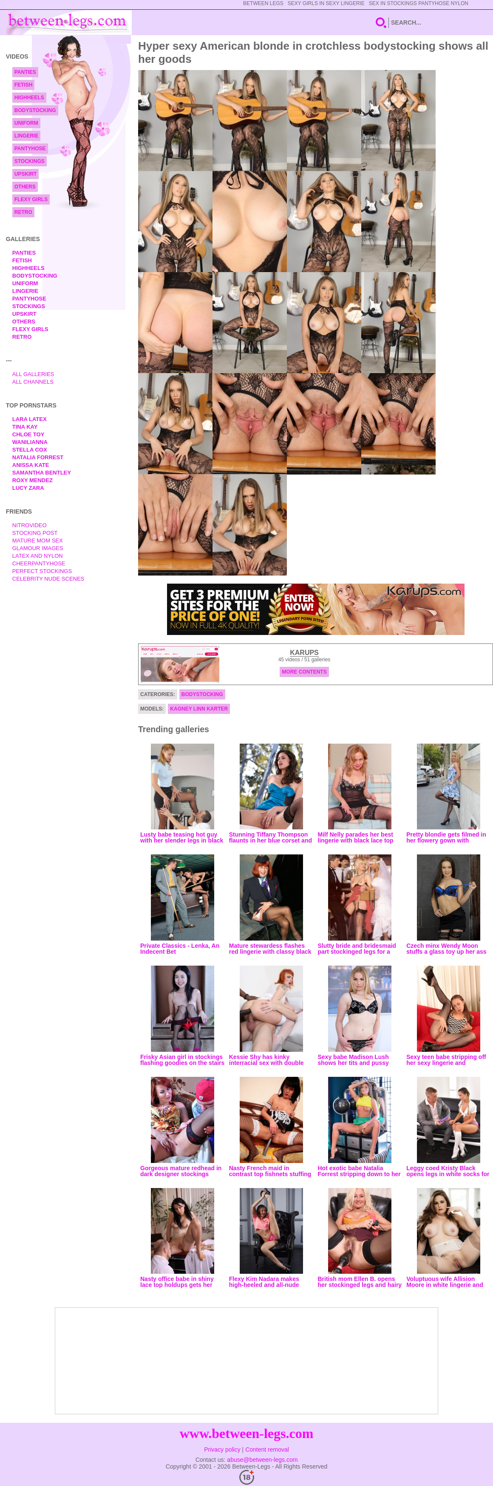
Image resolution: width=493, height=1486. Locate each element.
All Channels (33, 382)
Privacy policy (222, 1449)
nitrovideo (29, 525)
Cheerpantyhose (38, 563)
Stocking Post (35, 533)
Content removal (267, 1449)
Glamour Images (37, 548)
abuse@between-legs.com (262, 1459)
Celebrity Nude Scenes (48, 579)
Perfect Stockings (42, 571)
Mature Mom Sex (37, 540)
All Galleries (33, 374)
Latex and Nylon (37, 556)
